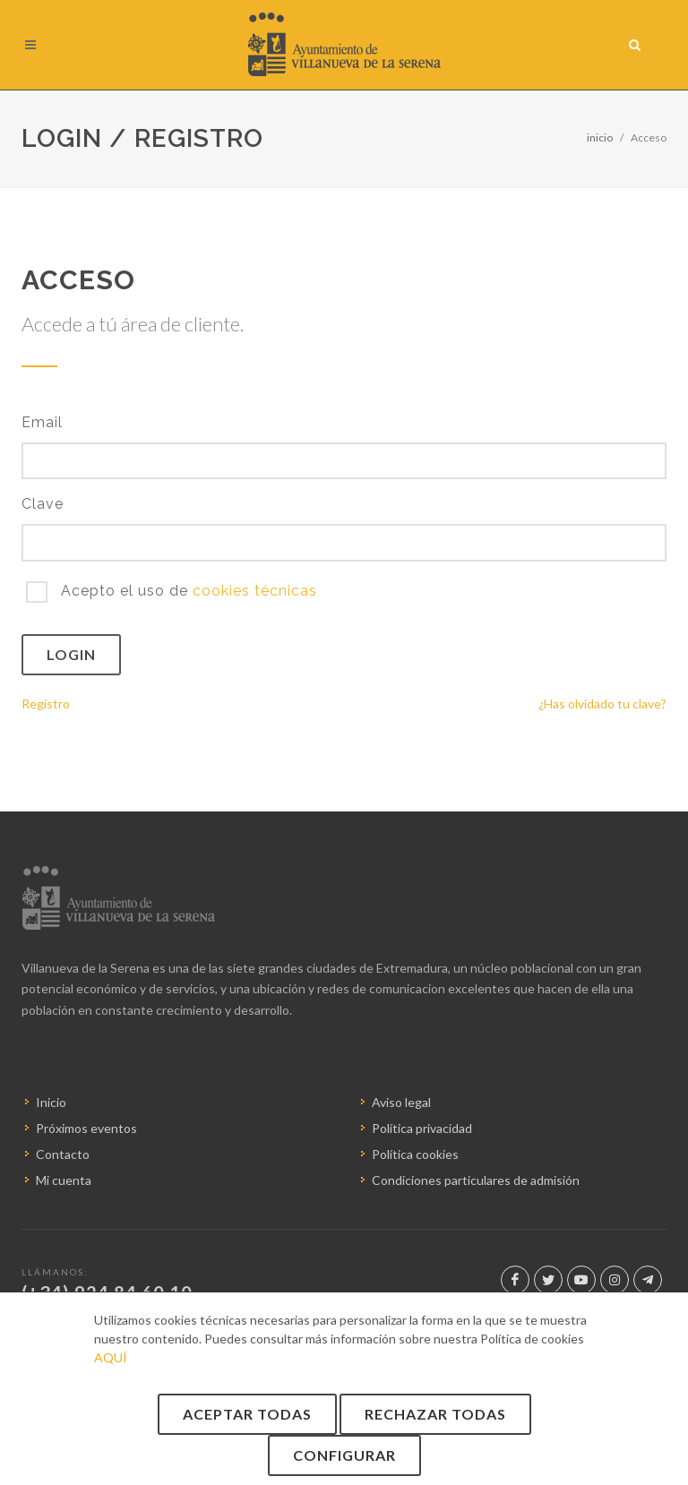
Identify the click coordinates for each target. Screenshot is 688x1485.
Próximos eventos (86, 1128)
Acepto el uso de (186, 590)
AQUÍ (110, 1357)
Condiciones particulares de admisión (476, 1180)
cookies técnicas (255, 590)
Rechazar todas (435, 1413)
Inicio (51, 1102)
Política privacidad (422, 1128)
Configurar (344, 1455)
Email (42, 422)
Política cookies (415, 1154)
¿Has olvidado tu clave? (602, 703)
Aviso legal (401, 1102)
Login (71, 654)
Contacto (63, 1154)
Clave (43, 503)
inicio (600, 137)
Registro (46, 703)
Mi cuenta (63, 1180)
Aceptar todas (247, 1413)
